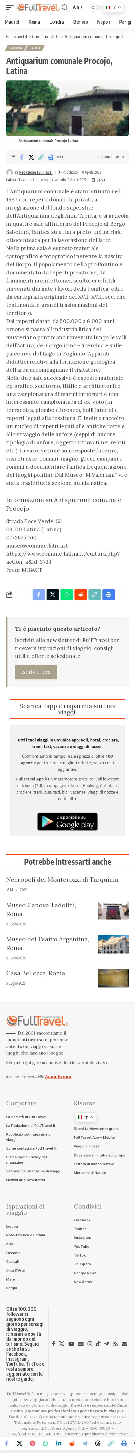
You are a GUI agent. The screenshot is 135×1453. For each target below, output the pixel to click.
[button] (11, 7)
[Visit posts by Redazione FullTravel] (9, 172)
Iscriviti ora (36, 672)
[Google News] (80, 1344)
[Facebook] (53, 1344)
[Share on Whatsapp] (45, 1443)
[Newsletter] (124, 1344)
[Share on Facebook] (21, 157)
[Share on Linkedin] (58, 1443)
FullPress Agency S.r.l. (65, 1428)
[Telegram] (106, 1344)
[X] (61, 1344)
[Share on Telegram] (84, 1443)
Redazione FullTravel (35, 172)
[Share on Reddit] (71, 1443)
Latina (15, 48)
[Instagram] (90, 1344)
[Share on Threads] (97, 1443)
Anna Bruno (58, 1076)
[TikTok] (98, 1344)
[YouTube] (71, 1344)
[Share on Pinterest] (32, 1443)
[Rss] (115, 1344)
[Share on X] (31, 157)
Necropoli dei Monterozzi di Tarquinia (62, 879)
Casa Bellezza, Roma (35, 973)
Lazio (34, 48)
